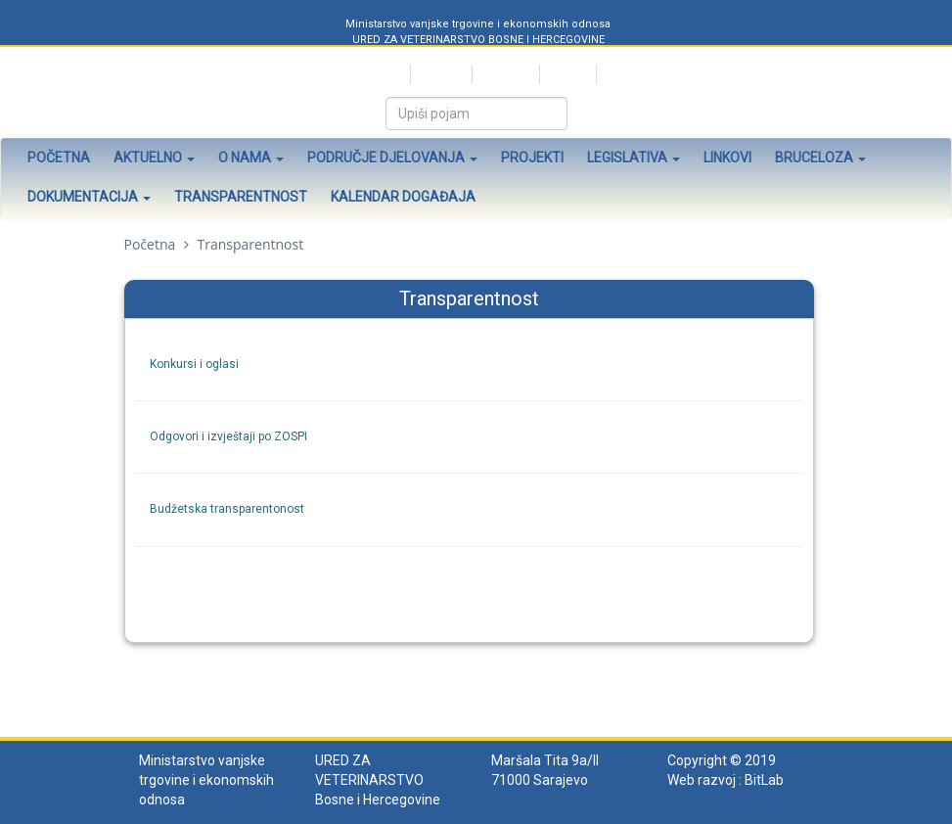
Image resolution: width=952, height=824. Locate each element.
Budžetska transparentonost (227, 509)
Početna (58, 157)
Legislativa (633, 157)
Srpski (384, 74)
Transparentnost (240, 197)
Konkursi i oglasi (194, 364)
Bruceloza (820, 157)
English (566, 74)
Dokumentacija (89, 197)
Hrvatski (440, 74)
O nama (251, 157)
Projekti (532, 157)
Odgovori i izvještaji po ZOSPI (228, 436)
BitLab (764, 780)
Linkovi (727, 157)
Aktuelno (154, 157)
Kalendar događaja (403, 197)
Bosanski (504, 74)
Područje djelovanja (392, 157)
